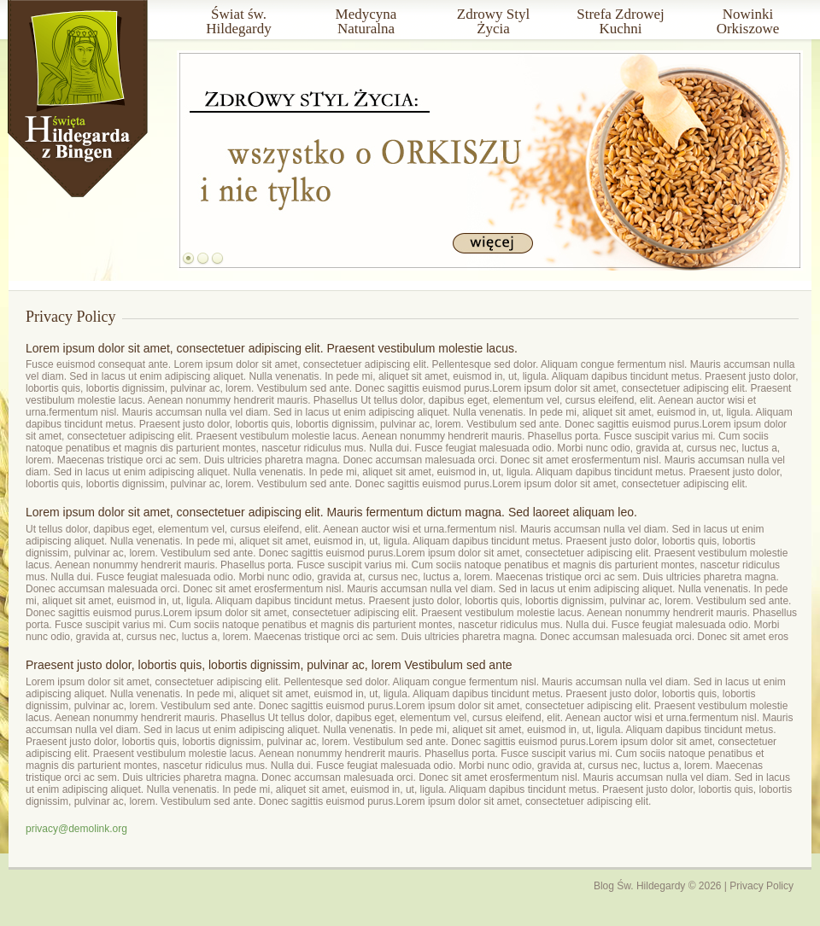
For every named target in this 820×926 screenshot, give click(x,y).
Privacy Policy (761, 886)
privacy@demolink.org (76, 829)
